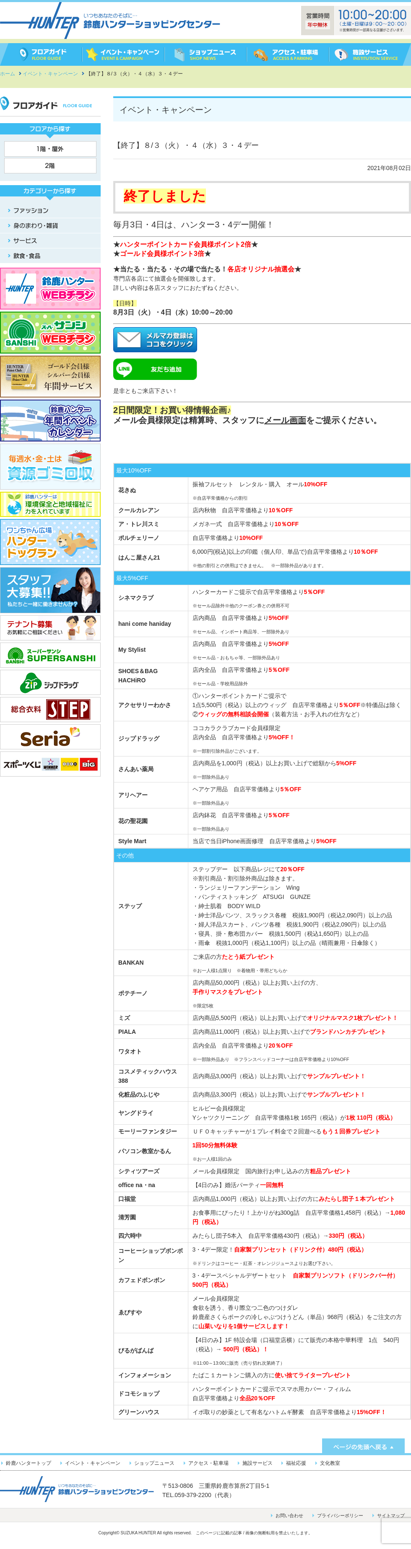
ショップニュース (154, 1463)
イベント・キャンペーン (92, 1463)
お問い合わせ (289, 1515)
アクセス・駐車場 (208, 1463)
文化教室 (330, 1463)
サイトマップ (391, 1515)
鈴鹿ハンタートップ (28, 1463)
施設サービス (257, 1463)
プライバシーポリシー (340, 1515)
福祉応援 (296, 1463)
